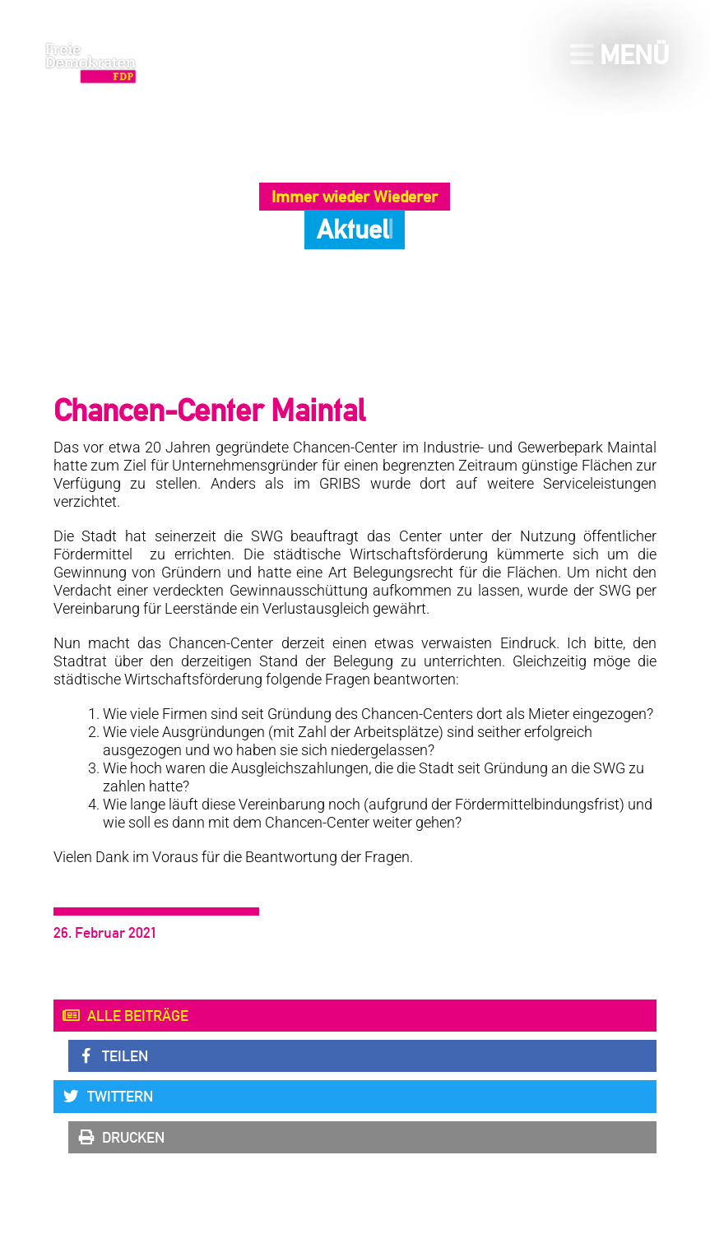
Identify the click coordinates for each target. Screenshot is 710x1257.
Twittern (107, 1097)
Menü (619, 54)
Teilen (112, 1056)
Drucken (121, 1138)
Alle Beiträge (125, 1016)
